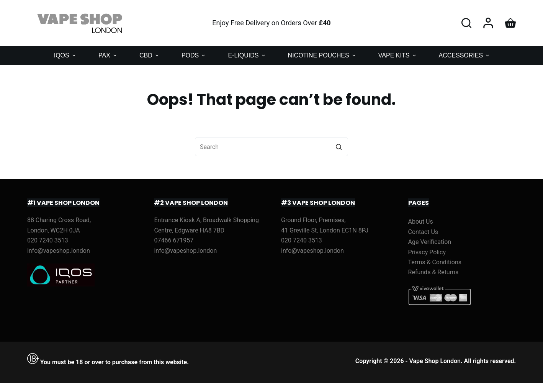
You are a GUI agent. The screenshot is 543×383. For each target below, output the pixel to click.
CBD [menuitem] (149, 55)
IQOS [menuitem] (65, 55)
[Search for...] (271, 146)
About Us (420, 221)
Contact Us (423, 232)
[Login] (488, 23)
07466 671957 (173, 240)
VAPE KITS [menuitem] (398, 55)
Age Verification (429, 242)
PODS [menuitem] (194, 55)
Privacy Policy (427, 252)
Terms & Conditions (435, 262)
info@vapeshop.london (58, 250)
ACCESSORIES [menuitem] (465, 55)
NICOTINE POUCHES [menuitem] (322, 55)
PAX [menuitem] (108, 55)
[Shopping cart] (510, 23)
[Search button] (338, 146)
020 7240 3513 (47, 240)
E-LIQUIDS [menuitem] (247, 55)
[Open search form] (466, 23)
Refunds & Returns (433, 272)
